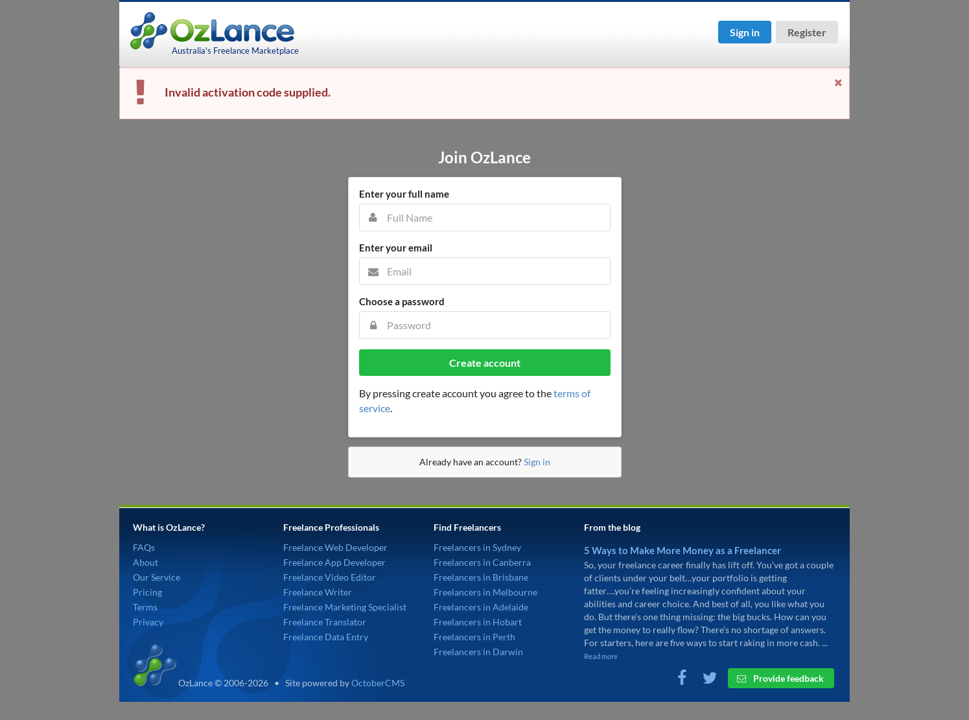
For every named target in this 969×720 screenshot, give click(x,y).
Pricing (147, 592)
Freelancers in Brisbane (481, 577)
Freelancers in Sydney (477, 547)
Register (807, 32)
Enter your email (395, 247)
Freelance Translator (324, 621)
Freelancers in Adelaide (481, 606)
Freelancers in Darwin (478, 651)
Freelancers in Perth (474, 636)
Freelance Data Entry (325, 636)
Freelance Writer (317, 592)
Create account (484, 362)
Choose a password (402, 301)
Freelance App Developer (334, 562)
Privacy (148, 621)
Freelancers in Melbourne (485, 592)
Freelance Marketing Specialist (344, 606)
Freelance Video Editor (329, 577)
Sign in (745, 32)
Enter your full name (404, 194)
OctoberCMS (377, 682)
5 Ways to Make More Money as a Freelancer (682, 550)
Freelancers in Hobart (478, 621)
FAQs (144, 547)
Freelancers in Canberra (482, 562)
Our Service (156, 577)
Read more (601, 656)
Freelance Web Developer (335, 547)
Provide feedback (780, 678)
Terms (145, 606)
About (145, 562)
